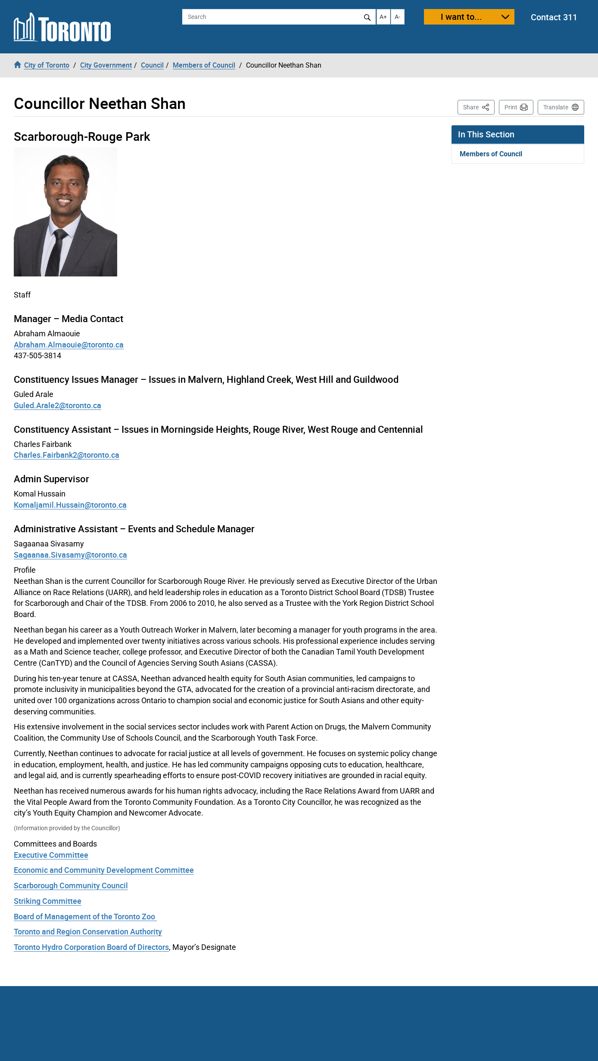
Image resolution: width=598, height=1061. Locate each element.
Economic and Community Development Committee (104, 870)
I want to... (461, 16)
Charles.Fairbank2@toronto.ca (66, 455)
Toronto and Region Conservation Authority (88, 931)
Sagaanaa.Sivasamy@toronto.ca (70, 554)
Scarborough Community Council (71, 885)
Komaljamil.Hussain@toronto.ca (70, 504)
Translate (555, 107)
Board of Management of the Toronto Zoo (85, 916)
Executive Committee (51, 855)
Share (479, 106)
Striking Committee (47, 901)
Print (511, 107)
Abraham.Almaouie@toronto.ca (69, 344)
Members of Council (491, 153)
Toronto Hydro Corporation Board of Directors (91, 947)
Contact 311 (554, 17)
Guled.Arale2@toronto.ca (57, 405)
